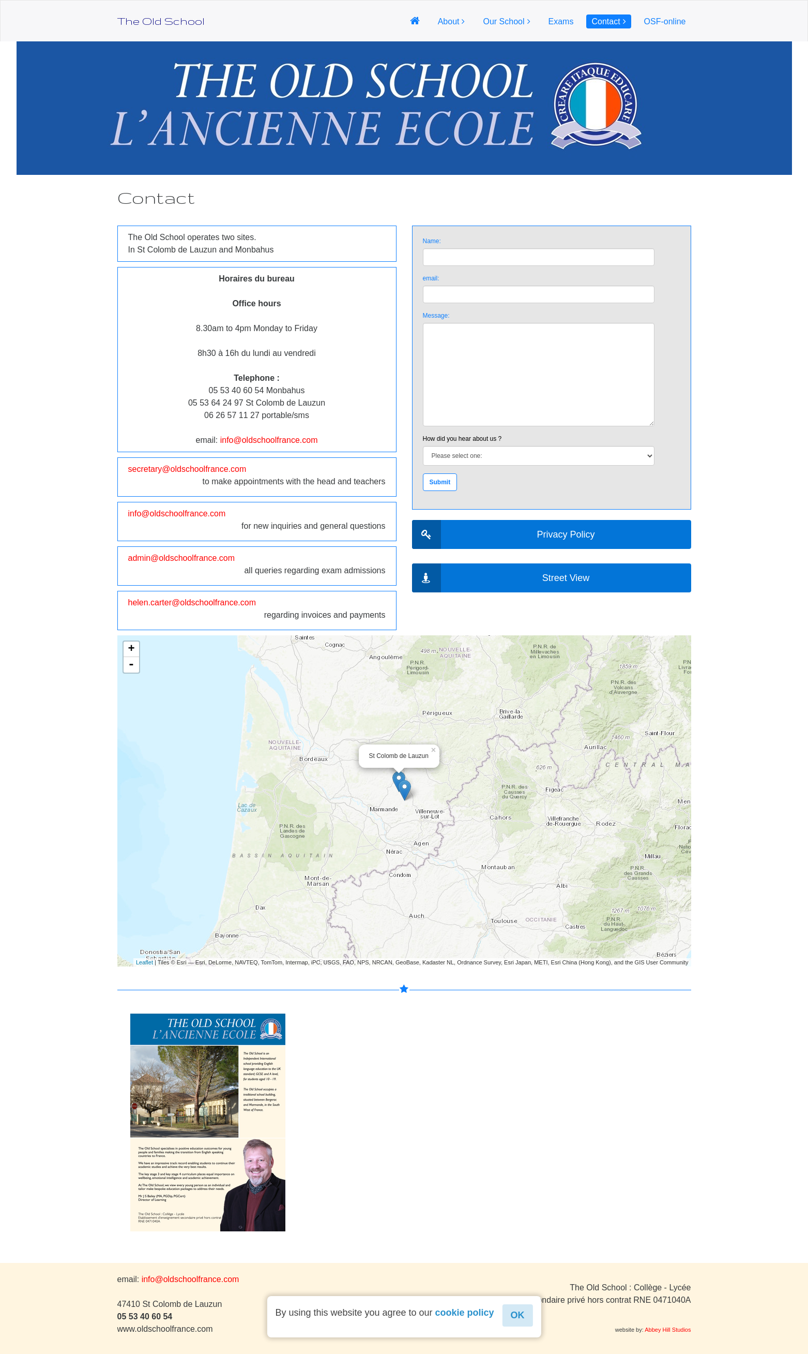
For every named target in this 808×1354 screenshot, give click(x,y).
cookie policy (464, 1312)
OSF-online (665, 21)
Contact (605, 21)
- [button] (131, 665)
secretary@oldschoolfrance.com (187, 469)
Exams (561, 21)
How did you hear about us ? (462, 438)
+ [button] (131, 649)
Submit (440, 482)
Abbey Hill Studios (668, 1330)
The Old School (161, 21)
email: (431, 278)
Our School (503, 21)
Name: (432, 241)
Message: (436, 315)
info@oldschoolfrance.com (269, 440)
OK (518, 1315)
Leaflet (144, 962)
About (449, 21)
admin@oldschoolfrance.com (181, 558)
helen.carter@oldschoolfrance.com (192, 602)
